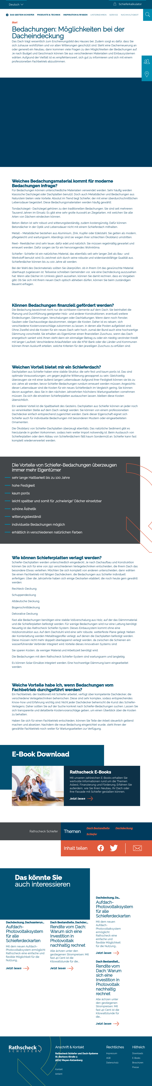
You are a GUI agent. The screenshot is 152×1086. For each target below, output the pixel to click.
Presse (135, 1067)
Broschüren (137, 1062)
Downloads (137, 1053)
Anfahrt (58, 1074)
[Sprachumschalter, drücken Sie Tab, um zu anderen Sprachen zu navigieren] (16, 4)
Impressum (111, 1053)
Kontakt (59, 1069)
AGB (108, 1058)
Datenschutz (112, 1062)
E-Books (136, 1058)
